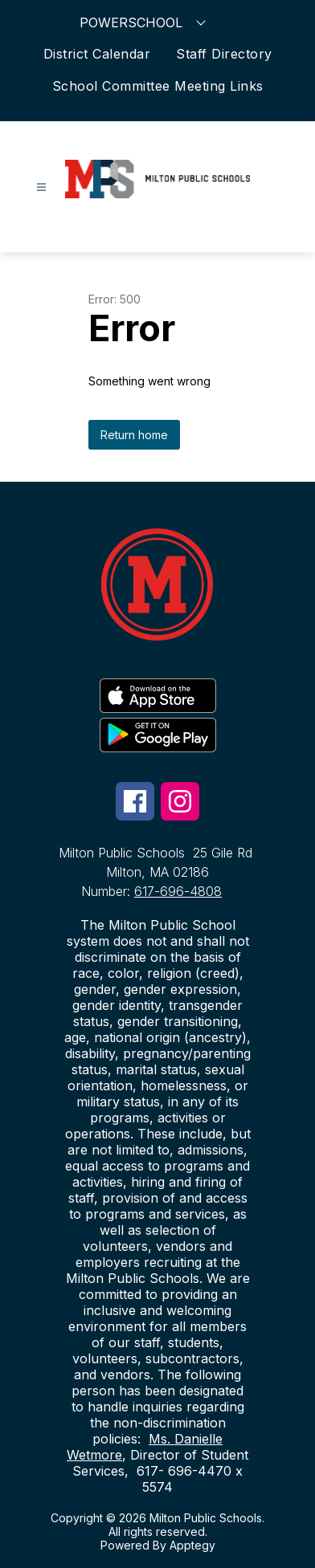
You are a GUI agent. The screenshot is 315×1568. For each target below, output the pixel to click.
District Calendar (97, 54)
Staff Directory (224, 54)
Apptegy (192, 1545)
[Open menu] (41, 187)
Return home (134, 435)
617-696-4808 (178, 891)
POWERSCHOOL (145, 22)
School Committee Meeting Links (158, 86)
